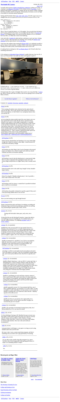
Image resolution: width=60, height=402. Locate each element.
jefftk (3, 327)
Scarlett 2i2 (12, 40)
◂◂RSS (17, 1)
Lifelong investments (6, 394)
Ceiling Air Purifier (5, 397)
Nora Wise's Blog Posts (36, 377)
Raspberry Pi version (13, 9)
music (38, 6)
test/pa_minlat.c (5, 223)
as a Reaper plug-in (23, 51)
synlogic (3, 227)
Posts (10, 1)
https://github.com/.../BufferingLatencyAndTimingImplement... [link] (16, 136)
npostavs (3, 213)
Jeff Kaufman (4, 1)
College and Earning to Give (8, 389)
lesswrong (15, 105)
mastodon (21, 105)
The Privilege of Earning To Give (9, 386)
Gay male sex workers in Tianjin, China (7, 361)
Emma (2, 108)
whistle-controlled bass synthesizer (21, 7)
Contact (22, 1)
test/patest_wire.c (25, 222)
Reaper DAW (25, 45)
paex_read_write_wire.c (22, 15)
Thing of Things (6, 377)
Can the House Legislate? (9, 101)
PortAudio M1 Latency (8, 4)
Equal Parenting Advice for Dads (9, 392)
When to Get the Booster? (33, 101)
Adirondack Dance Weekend (17, 56)
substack (26, 105)
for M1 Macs (22, 43)
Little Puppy (33, 360)
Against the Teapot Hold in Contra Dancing (20, 362)
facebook (10, 105)
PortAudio (33, 9)
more (32, 381)
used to (40, 94)
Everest (3, 198)
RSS (13, 1)
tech (41, 6)
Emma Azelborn (20, 377)
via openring (38, 381)
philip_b (3, 314)
